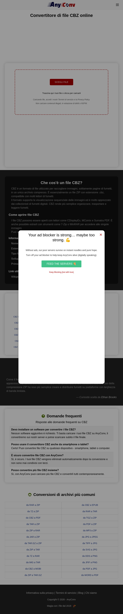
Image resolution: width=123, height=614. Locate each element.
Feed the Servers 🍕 (61, 263)
